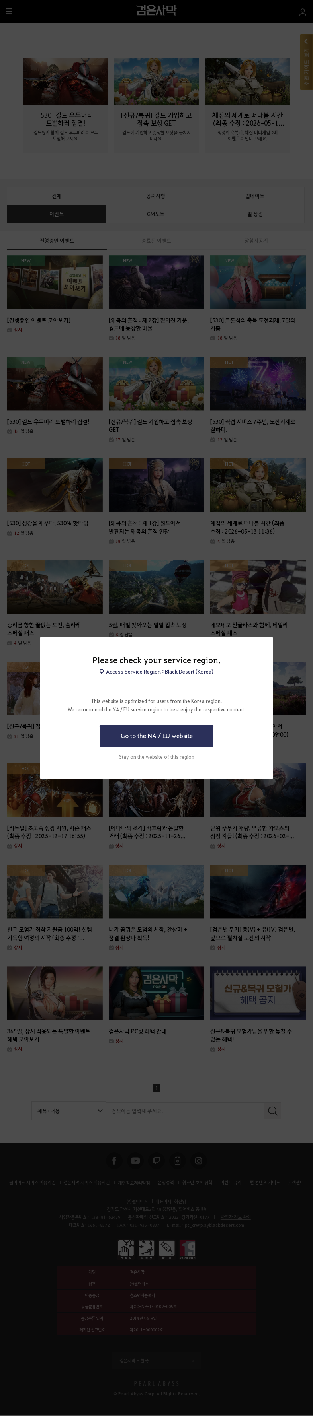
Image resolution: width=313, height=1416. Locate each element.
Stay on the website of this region (156, 757)
